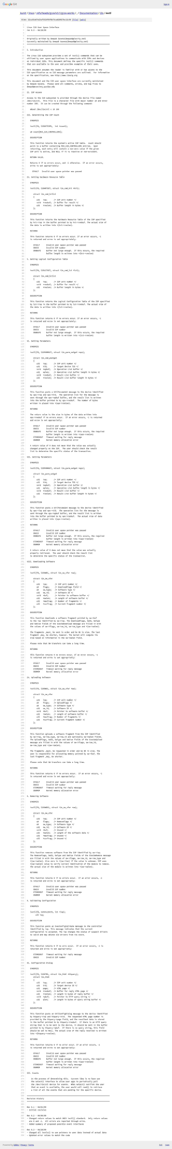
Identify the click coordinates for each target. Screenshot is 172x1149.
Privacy (23, 1145)
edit (83, 20)
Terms (31, 1145)
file (75, 20)
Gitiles (16, 1145)
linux (31, 13)
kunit (23, 13)
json (167, 1145)
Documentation (89, 13)
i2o (101, 13)
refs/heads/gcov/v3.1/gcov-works (55, 13)
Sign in (166, 4)
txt (160, 1145)
